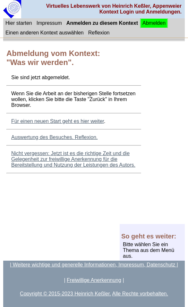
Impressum (49, 23)
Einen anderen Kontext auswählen (44, 32)
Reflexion (99, 32)
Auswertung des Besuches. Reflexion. (54, 137)
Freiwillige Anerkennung (94, 280)
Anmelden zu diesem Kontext (102, 23)
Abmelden (154, 23)
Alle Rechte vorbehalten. (140, 293)
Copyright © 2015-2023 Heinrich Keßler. (65, 293)
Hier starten (18, 23)
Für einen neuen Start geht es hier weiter (57, 121)
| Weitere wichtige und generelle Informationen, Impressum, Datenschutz (93, 264)
